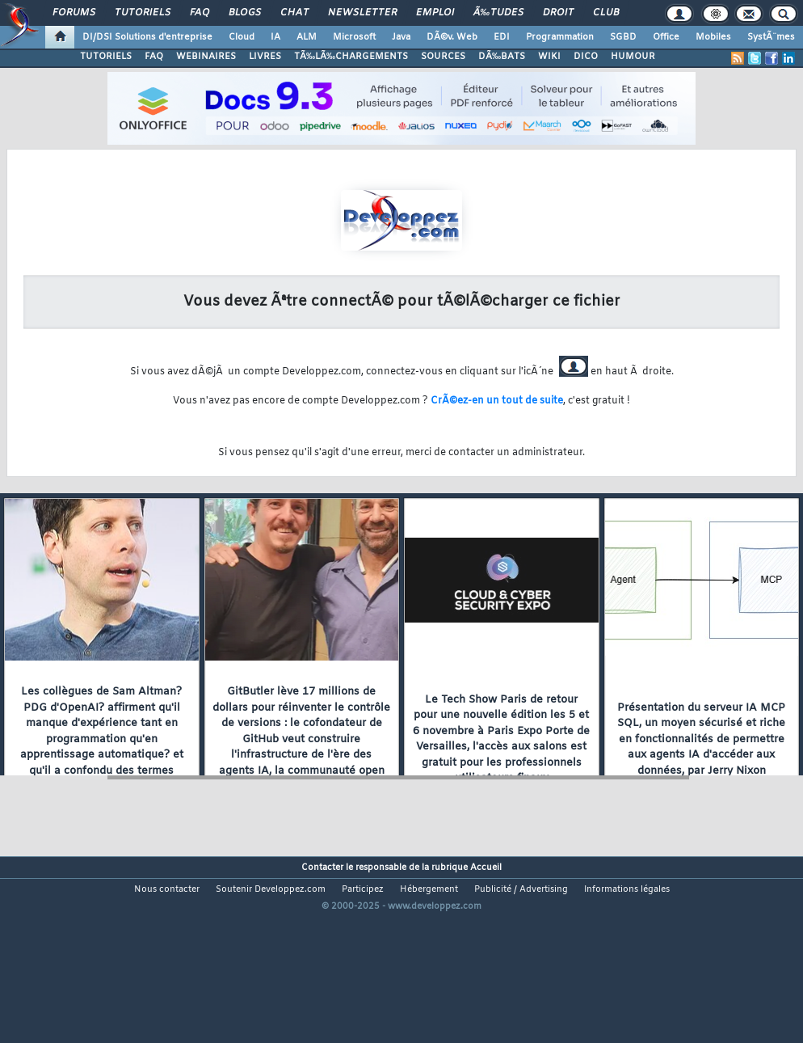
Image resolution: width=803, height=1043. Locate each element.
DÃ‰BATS (501, 56)
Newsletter (362, 12)
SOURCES (443, 56)
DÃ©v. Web (452, 37)
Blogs (245, 12)
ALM (306, 37)
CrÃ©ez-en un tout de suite (497, 401)
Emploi (435, 12)
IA (275, 37)
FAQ (199, 12)
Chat (294, 12)
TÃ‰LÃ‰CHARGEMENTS (351, 56)
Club (605, 12)
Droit (558, 12)
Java (401, 37)
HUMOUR (633, 56)
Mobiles (713, 37)
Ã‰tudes (498, 12)
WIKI (549, 56)
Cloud (241, 37)
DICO (586, 56)
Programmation (560, 37)
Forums (74, 12)
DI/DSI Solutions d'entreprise (147, 37)
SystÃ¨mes (771, 37)
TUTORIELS (106, 56)
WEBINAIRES (206, 56)
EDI (502, 37)
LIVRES (265, 56)
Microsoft (354, 37)
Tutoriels (142, 12)
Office (666, 37)
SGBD (623, 37)
